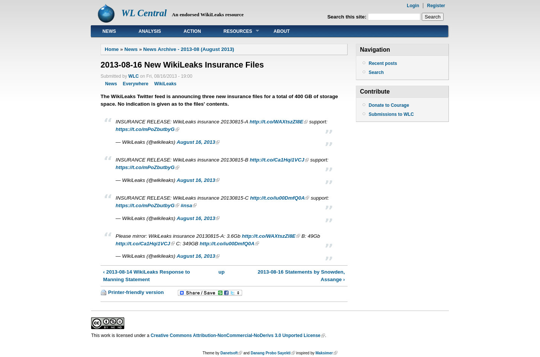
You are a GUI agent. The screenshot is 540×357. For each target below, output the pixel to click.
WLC (133, 76)
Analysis (150, 31)
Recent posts (383, 63)
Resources (235, 31)
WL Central (144, 13)
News (109, 31)
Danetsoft (229, 353)
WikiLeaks (165, 83)
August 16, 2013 (196, 142)
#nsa (186, 205)
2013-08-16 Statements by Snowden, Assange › (301, 275)
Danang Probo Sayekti (271, 353)
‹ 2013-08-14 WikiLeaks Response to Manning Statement (146, 275)
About (282, 31)
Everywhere (135, 83)
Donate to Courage (389, 105)
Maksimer (324, 353)
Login (413, 5)
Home (112, 49)
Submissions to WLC (391, 114)
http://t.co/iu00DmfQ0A (277, 198)
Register (436, 5)
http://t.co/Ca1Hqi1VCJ (277, 160)
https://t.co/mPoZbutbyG (145, 129)
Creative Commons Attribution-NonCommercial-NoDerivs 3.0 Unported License (235, 335)
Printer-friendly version (136, 292)
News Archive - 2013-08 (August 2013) (188, 49)
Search (376, 72)
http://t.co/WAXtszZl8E (277, 122)
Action (192, 31)
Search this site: (347, 17)
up (221, 272)
